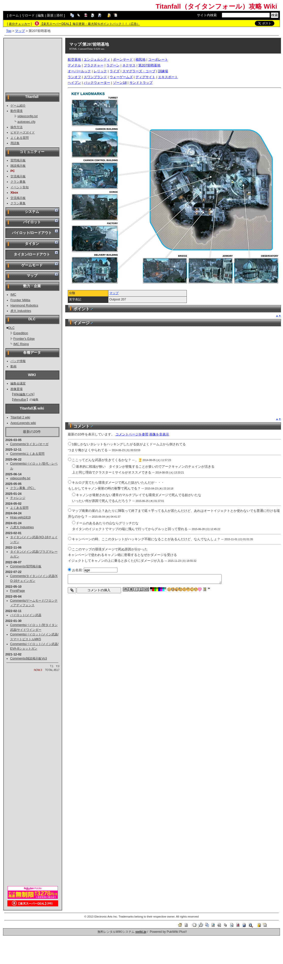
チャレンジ (17, 498)
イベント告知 (19, 187)
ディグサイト (145, 77)
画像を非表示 (159, 434)
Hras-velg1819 (20, 517)
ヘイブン (74, 82)
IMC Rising (21, 344)
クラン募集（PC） (23, 488)
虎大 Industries (20, 311)
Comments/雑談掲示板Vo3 (28, 658)
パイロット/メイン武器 (25, 615)
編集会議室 (18, 383)
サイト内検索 (207, 15)
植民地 (140, 59)
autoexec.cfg (26, 122)
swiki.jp (140, 932)
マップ (20, 31)
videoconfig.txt (27, 116)
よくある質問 (19, 138)
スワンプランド (95, 77)
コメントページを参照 (131, 434)
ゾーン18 (120, 82)
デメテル (74, 65)
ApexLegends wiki (23, 423)
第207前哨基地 (149, 65)
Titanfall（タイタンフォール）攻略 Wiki (216, 6)
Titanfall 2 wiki (20, 417)
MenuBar (19, 399)
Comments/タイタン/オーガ (29, 444)
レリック (100, 71)
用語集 (15, 143)
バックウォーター (97, 82)
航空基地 (74, 59)
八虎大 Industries (22, 527)
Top (8, 31)
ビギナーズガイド (22, 132)
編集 (41, 15)
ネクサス (129, 65)
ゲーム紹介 (18, 105)
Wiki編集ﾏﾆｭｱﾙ (23, 394)
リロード (28, 15)
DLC (11, 328)
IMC (13, 294)
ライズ (115, 71)
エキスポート (168, 77)
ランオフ (74, 77)
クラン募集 (18, 181)
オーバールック (79, 71)
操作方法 (16, 127)
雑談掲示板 (18, 165)
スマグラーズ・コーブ (138, 71)
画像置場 (16, 389)
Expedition (20, 333)
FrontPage (17, 591)
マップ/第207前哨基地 (89, 44)
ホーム (14, 15)
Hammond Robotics (24, 305)
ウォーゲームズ (121, 77)
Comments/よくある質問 (27, 453)
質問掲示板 (18, 160)
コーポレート (158, 59)
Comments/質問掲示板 (26, 566)
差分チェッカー (19, 24)
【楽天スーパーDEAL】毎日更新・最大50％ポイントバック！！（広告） (90, 24)
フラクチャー (94, 65)
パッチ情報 (18, 361)
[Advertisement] (32, 65)
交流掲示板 (18, 176)
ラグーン (113, 65)
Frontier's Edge (24, 339)
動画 (13, 366)
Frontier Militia (20, 300)
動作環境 (16, 111)
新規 (50, 15)
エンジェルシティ (97, 59)
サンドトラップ (141, 82)
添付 (59, 15)
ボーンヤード (123, 59)
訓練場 (163, 71)
